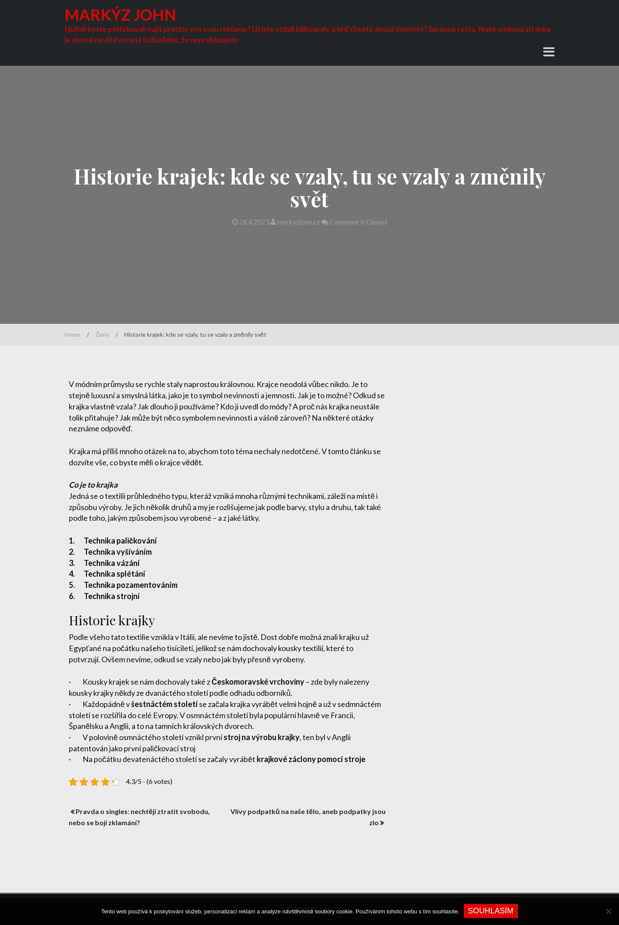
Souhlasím (491, 911)
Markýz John (120, 14)
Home (72, 334)
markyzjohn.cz (296, 222)
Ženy (102, 334)
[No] (608, 911)
